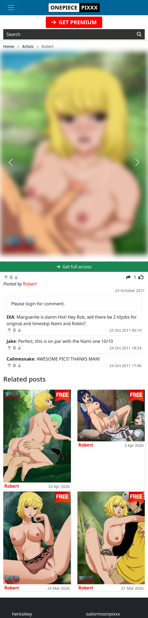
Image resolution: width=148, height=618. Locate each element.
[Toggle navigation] (11, 7)
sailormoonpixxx (103, 614)
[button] (11, 163)
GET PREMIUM (74, 22)
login (31, 304)
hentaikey (22, 614)
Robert (11, 486)
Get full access (74, 267)
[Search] (139, 34)
